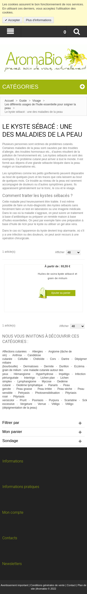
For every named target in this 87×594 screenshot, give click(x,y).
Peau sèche (64, 389)
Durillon (64, 366)
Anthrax (17, 355)
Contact (71, 585)
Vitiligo (56, 404)
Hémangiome (22, 374)
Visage (36, 100)
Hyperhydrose (44, 374)
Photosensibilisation (47, 392)
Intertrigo (29, 377)
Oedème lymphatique (29, 385)
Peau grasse (24, 389)
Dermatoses (31, 366)
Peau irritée (45, 389)
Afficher (59, 252)
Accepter (13, 20)
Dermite (49, 366)
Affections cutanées (14, 351)
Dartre (65, 359)
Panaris (53, 385)
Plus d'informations (38, 20)
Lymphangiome (26, 381)
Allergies (37, 351)
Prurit (23, 400)
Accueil (9, 100)
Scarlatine (70, 400)
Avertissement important (14, 585)
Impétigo (64, 374)
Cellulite (23, 359)
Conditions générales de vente (47, 585)
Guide (23, 100)
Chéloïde (38, 359)
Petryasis (23, 392)
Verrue (42, 404)
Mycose (46, 381)
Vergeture (26, 404)
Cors (53, 359)
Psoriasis (37, 400)
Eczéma (79, 366)
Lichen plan (48, 377)
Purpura (54, 400)
